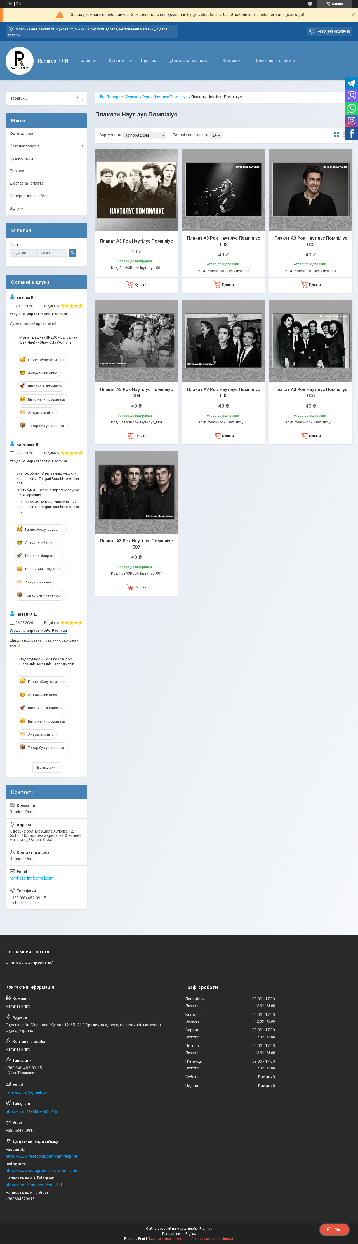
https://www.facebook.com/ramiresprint (41, 1156)
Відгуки (16, 208)
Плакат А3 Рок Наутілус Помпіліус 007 (136, 544)
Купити (141, 284)
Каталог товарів (25, 146)
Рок (145, 97)
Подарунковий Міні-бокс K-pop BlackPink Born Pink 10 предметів (46, 661)
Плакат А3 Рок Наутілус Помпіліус (136, 241)
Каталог (116, 60)
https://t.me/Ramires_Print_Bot (34, 1185)
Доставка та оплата (189, 60)
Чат (334, 1229)
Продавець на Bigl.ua (179, 1234)
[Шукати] (80, 98)
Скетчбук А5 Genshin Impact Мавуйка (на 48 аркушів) (48, 492)
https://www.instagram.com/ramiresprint (42, 1170)
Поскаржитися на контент (168, 1239)
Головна (87, 60)
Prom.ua (205, 1229)
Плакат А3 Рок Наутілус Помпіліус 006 (310, 392)
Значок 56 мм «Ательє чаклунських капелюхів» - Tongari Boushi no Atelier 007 (48, 507)
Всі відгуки (46, 767)
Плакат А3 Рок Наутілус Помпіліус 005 (223, 392)
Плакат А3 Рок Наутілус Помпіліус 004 (136, 392)
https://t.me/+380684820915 (31, 1111)
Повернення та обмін (275, 60)
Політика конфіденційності (212, 1239)
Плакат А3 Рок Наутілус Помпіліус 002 (223, 241)
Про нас (148, 60)
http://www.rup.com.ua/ (32, 963)
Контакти (232, 60)
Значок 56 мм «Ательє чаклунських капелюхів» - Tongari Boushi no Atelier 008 (48, 478)
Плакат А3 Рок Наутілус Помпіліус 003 (310, 241)
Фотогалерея (22, 133)
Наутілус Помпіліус (170, 97)
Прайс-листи (21, 158)
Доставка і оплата (27, 183)
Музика (131, 97)
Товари (114, 97)
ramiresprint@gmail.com (32, 878)
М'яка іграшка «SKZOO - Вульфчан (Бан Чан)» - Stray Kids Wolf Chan (48, 339)
